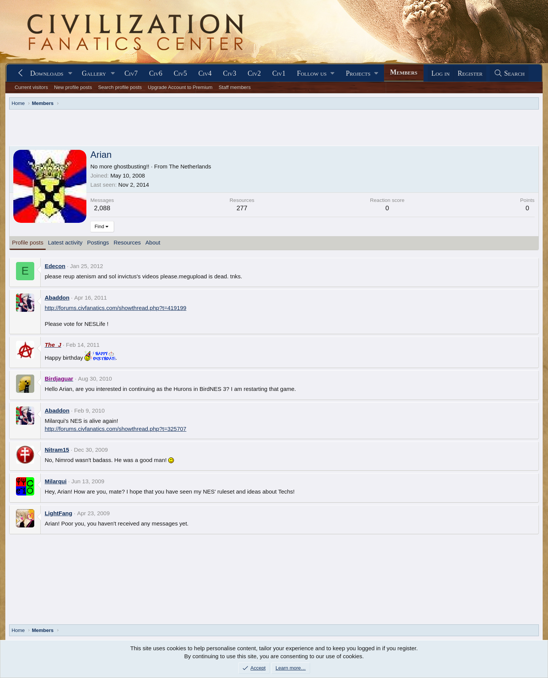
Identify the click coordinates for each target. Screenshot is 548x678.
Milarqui (56, 481)
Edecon (55, 266)
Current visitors (31, 87)
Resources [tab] (127, 242)
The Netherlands (190, 166)
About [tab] (152, 242)
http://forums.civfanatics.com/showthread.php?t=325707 (115, 429)
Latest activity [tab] (65, 242)
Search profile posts (120, 87)
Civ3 (229, 73)
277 (242, 208)
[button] (70, 73)
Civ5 (180, 73)
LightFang (58, 513)
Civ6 (155, 73)
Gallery (94, 73)
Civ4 (205, 73)
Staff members (234, 87)
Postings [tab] (98, 242)
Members (403, 72)
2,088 (102, 208)
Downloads (46, 73)
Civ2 (254, 73)
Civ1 (278, 73)
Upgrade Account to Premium (180, 87)
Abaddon (57, 297)
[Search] (509, 73)
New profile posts (73, 87)
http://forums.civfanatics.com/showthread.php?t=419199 (115, 308)
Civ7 (131, 73)
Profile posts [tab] (27, 242)
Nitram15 (57, 449)
